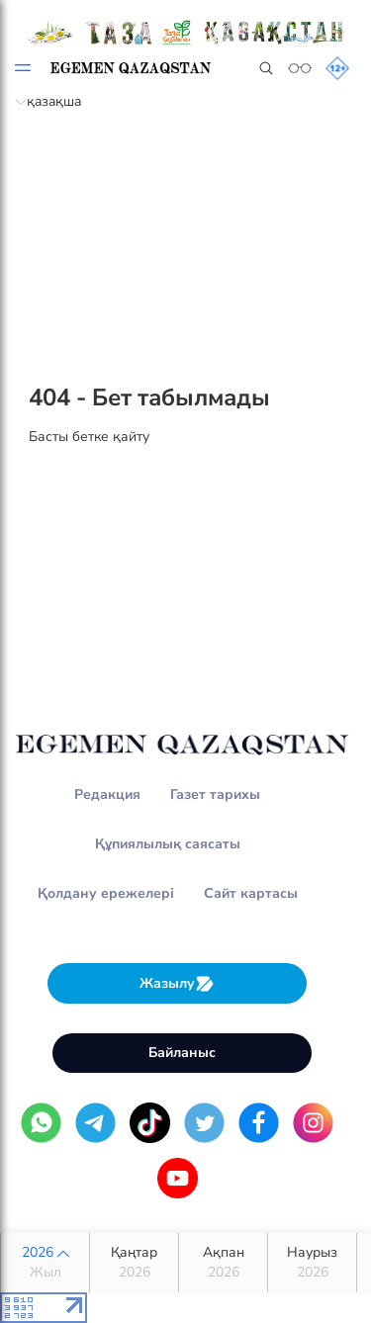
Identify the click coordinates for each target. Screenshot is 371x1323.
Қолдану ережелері (106, 893)
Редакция (107, 794)
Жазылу (177, 983)
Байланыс (182, 1052)
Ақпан (223, 1262)
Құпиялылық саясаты (167, 844)
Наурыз (312, 1262)
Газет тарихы (215, 794)
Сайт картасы (251, 893)
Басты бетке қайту (89, 436)
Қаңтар (134, 1262)
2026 (45, 1262)
